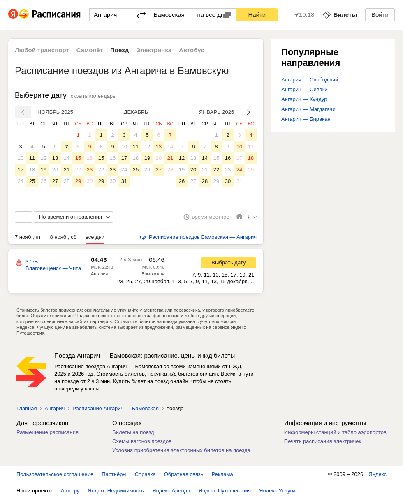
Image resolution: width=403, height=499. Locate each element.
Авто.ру (70, 490)
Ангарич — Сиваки (304, 89)
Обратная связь (184, 474)
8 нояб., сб (63, 237)
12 (43, 158)
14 (66, 158)
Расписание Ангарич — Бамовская (115, 408)
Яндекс (377, 474)
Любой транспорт (42, 49)
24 (20, 181)
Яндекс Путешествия (225, 490)
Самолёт (89, 49)
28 (66, 181)
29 (78, 181)
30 (90, 181)
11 (32, 158)
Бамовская (152, 273)
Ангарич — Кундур (304, 99)
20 (55, 169)
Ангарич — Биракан (306, 119)
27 (55, 181)
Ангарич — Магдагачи (308, 109)
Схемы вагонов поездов (141, 441)
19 (43, 169)
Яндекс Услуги (277, 490)
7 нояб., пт (28, 237)
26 (43, 181)
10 (20, 158)
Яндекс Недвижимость (116, 490)
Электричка (153, 49)
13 (55, 158)
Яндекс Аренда (171, 490)
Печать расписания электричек (322, 441)
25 (32, 181)
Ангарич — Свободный (309, 79)
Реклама (222, 474)
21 (66, 169)
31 (124, 181)
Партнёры (114, 474)
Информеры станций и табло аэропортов (335, 432)
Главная (26, 408)
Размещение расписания (47, 432)
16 (90, 158)
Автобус (191, 49)
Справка (145, 474)
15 (78, 158)
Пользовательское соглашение (54, 474)
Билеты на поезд (133, 432)
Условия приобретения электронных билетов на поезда (181, 450)
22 (78, 169)
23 (90, 169)
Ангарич (99, 273)
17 (20, 169)
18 (32, 169)
